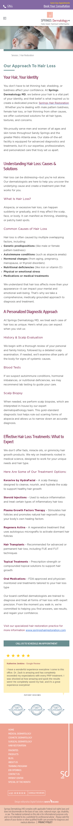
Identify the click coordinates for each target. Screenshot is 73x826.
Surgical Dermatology (20, 741)
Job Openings (14, 770)
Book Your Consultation (57, 6)
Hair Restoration (27, 55)
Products (13, 754)
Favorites (13, 750)
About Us (13, 762)
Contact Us (14, 774)
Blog (10, 758)
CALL (10, 5)
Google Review (33, 663)
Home (11, 729)
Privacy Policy (45, 822)
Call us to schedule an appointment (36, 643)
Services (15, 55)
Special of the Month (19, 782)
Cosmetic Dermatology (20, 737)
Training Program (17, 766)
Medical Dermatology (19, 733)
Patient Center (15, 778)
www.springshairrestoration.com (46, 630)
